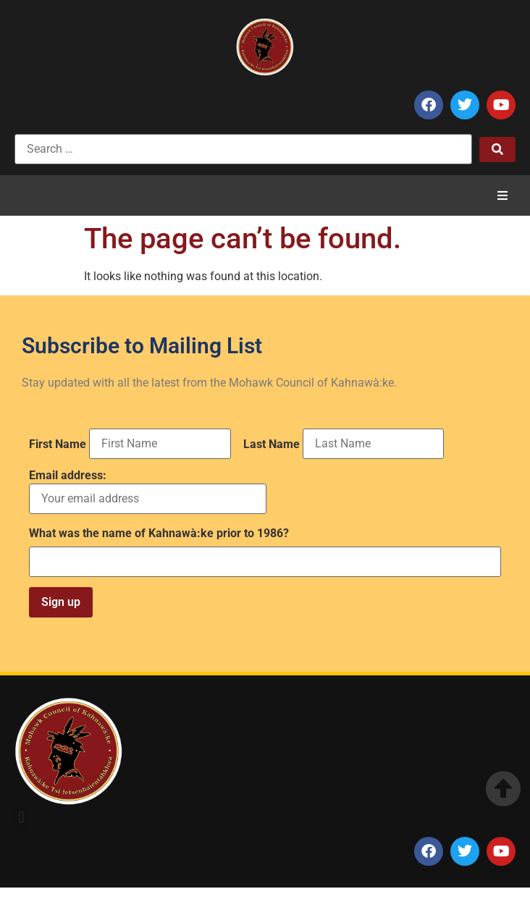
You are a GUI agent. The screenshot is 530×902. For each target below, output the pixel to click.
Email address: (147, 492)
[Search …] (243, 149)
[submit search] (497, 149)
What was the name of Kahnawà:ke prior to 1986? (159, 533)
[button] (502, 195)
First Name (57, 444)
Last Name (271, 444)
